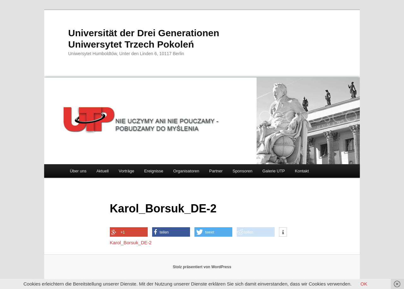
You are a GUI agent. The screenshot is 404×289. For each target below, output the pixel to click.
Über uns (78, 171)
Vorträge (126, 171)
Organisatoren (186, 171)
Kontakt (302, 171)
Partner (216, 171)
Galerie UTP (273, 171)
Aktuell (102, 171)
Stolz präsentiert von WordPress (202, 267)
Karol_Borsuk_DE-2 (131, 242)
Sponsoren (242, 171)
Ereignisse (153, 171)
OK (363, 283)
